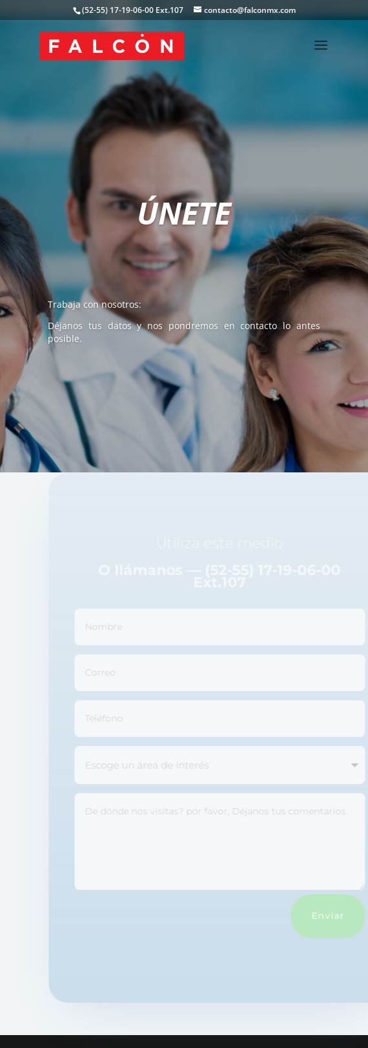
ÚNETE (184, 213)
